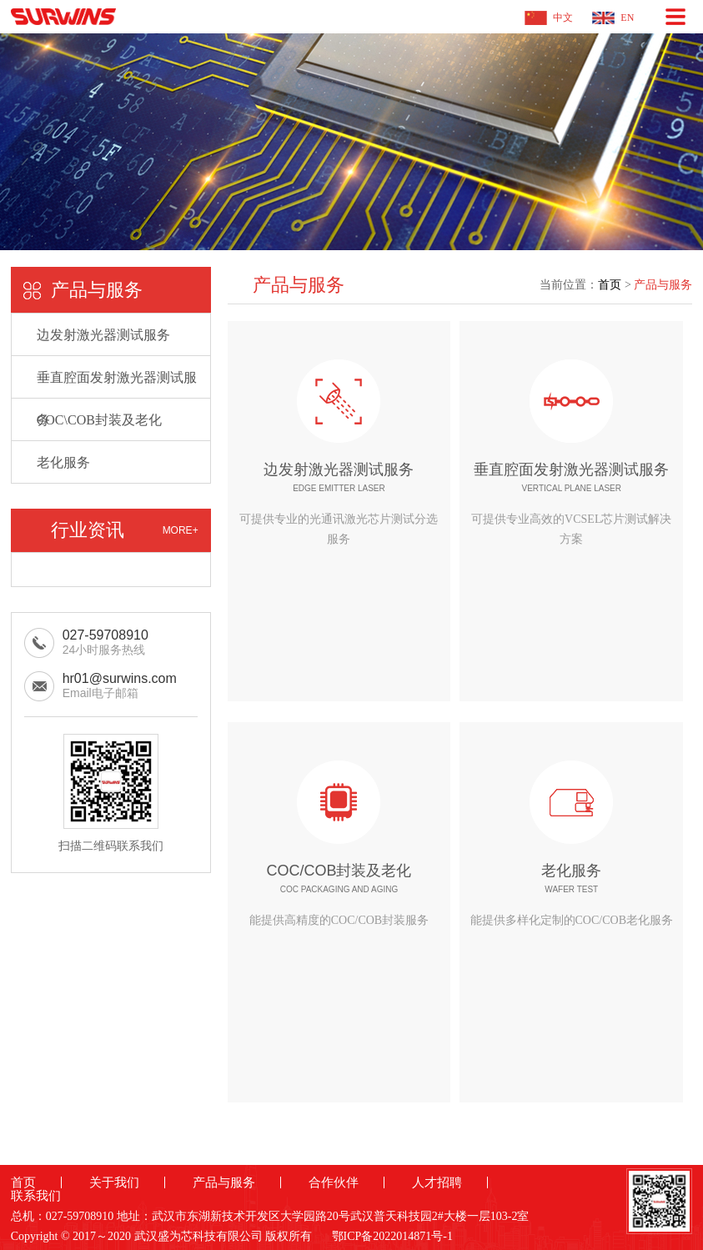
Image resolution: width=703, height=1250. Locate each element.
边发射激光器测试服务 (103, 335)
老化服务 (63, 462)
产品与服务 (663, 285)
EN (627, 17)
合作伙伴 (334, 1182)
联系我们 (36, 1196)
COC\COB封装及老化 (99, 420)
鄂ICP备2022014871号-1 (392, 1236)
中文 (563, 17)
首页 (609, 285)
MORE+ (180, 530)
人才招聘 (437, 1182)
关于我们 (114, 1182)
